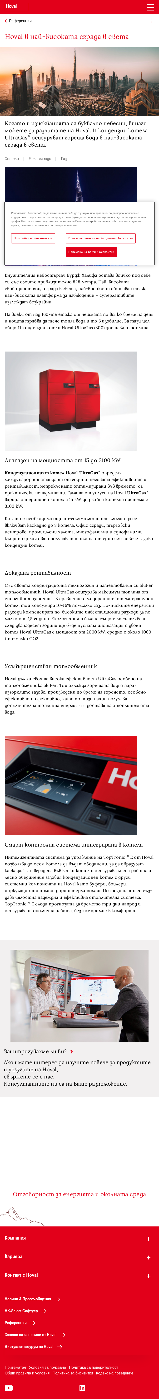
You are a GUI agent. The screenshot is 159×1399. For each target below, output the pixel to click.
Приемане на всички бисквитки (91, 251)
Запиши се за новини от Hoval (36, 1334)
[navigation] (150, 7)
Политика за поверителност (93, 1367)
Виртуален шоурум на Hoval (35, 1346)
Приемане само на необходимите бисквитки (101, 238)
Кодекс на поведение (114, 1373)
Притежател (15, 1367)
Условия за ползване (47, 1367)
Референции (21, 1322)
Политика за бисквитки (73, 1373)
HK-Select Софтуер (27, 1310)
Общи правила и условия (27, 1373)
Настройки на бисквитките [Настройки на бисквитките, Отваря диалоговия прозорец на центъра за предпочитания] (33, 238)
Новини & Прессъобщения (34, 1299)
